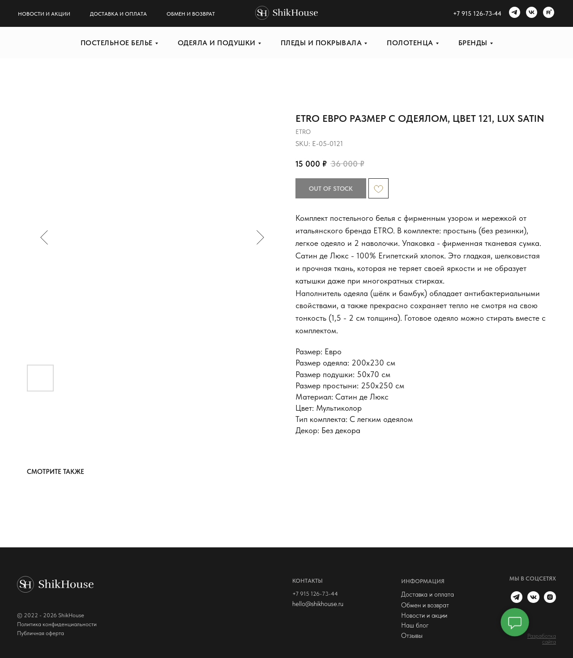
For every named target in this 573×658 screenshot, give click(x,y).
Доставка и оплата (118, 14)
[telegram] (513, 13)
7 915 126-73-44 (479, 13)
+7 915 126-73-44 (315, 593)
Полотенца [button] (410, 43)
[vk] (530, 13)
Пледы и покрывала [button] (321, 43)
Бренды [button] (472, 43)
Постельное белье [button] (117, 43)
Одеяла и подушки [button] (217, 43)
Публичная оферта (40, 633)
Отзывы (412, 636)
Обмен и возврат (191, 14)
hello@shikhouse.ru (317, 604)
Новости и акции (44, 14)
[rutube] (547, 13)
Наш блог (415, 625)
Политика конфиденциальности (57, 624)
